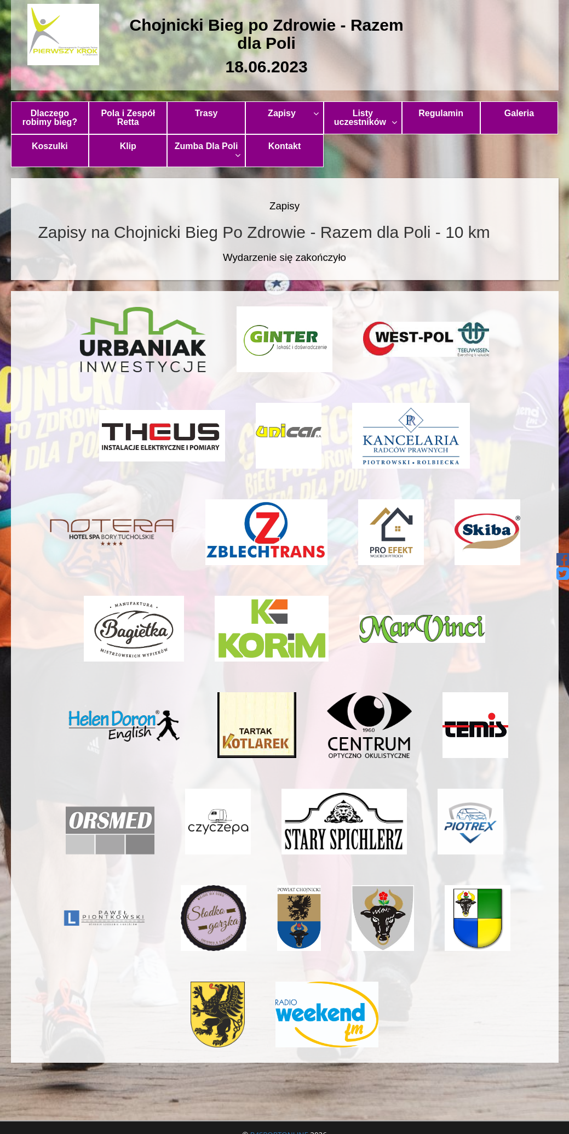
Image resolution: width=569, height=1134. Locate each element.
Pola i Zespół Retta (128, 118)
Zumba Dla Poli (207, 150)
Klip (128, 146)
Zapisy (293, 113)
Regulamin (440, 113)
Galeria (519, 113)
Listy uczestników (365, 118)
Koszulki (50, 146)
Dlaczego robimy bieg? (49, 118)
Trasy (206, 113)
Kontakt (284, 146)
